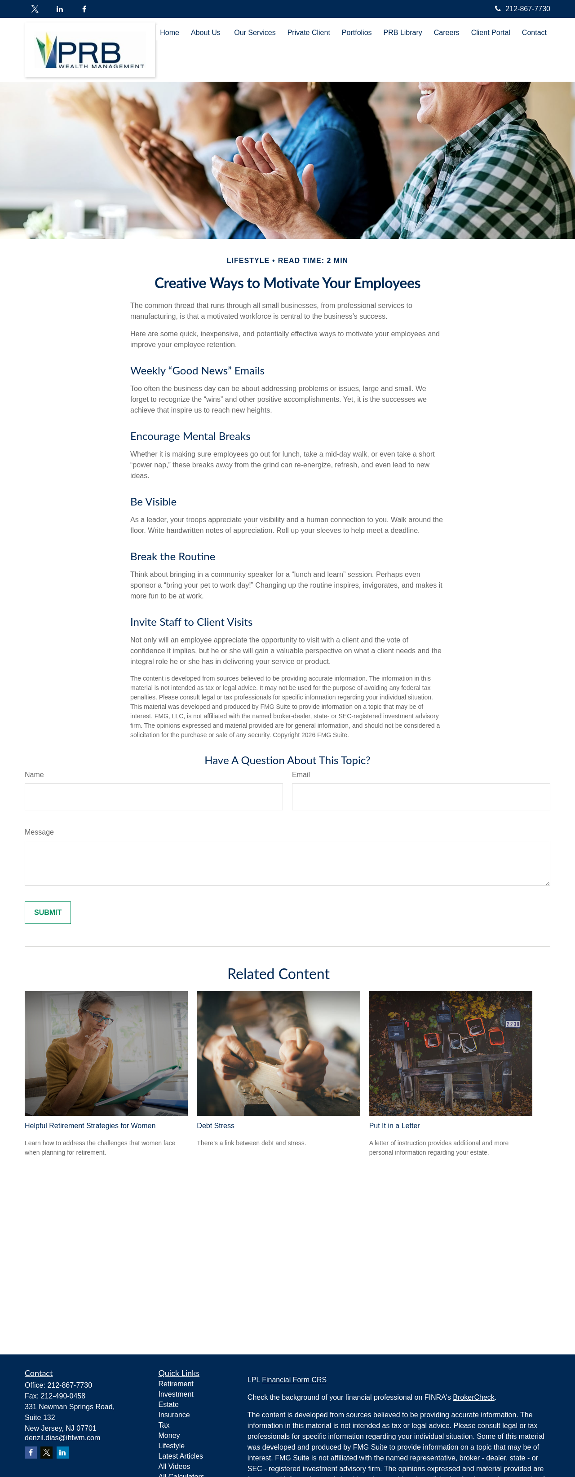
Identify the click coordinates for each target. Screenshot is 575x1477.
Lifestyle (172, 1446)
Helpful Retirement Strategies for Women (90, 1126)
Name (34, 774)
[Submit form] (48, 912)
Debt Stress (215, 1126)
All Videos (174, 1466)
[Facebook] (84, 9)
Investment (176, 1394)
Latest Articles (181, 1456)
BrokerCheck (473, 1397)
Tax (164, 1425)
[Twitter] (35, 9)
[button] (169, 32)
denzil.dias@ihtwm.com (62, 1438)
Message (39, 832)
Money (169, 1435)
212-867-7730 (521, 9)
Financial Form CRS (294, 1380)
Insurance (174, 1415)
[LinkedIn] (59, 9)
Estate (169, 1404)
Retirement (176, 1384)
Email (301, 774)
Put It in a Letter (394, 1126)
